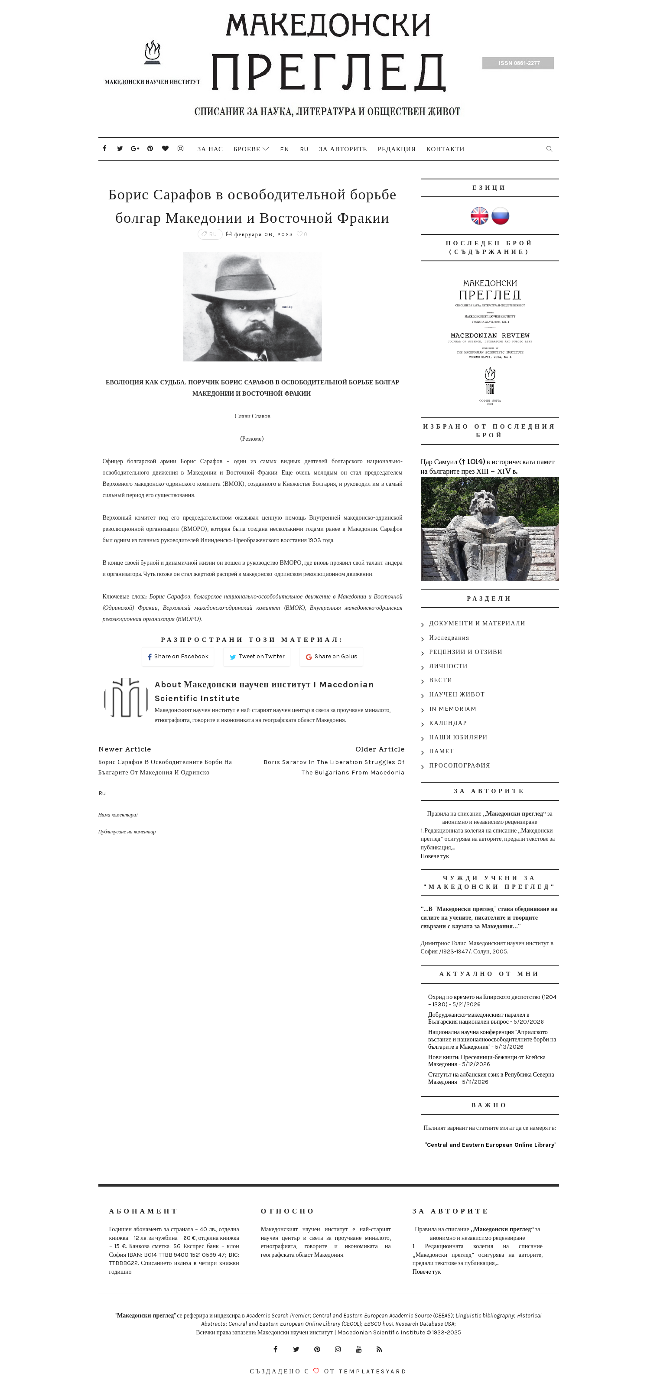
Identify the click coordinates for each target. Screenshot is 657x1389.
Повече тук (435, 856)
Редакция (397, 149)
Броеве (247, 149)
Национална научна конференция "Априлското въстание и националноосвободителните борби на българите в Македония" (492, 1039)
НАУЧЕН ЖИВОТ (457, 694)
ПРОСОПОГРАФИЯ (460, 765)
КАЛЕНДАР (448, 723)
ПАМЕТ (441, 751)
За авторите (343, 149)
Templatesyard (373, 1371)
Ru (304, 149)
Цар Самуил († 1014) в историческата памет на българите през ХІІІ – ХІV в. (488, 467)
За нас (210, 149)
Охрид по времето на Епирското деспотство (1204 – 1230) (492, 1000)
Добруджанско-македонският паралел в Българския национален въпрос (478, 1018)
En (284, 149)
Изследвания (449, 637)
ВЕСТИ (440, 680)
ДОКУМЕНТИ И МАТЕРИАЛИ (477, 623)
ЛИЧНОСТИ (448, 666)
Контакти (445, 149)
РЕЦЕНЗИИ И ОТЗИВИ (466, 652)
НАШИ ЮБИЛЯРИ (458, 737)
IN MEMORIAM (453, 708)
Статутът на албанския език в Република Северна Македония (491, 1078)
